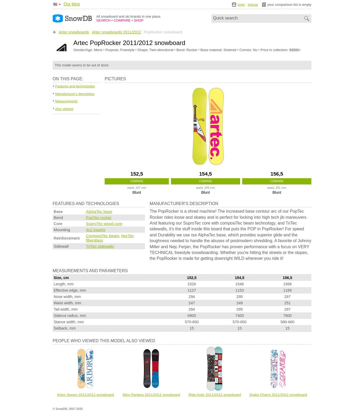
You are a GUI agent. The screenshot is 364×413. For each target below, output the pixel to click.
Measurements (66, 101)
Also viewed (64, 109)
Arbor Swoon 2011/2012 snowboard (85, 395)
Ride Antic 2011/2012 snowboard (215, 395)
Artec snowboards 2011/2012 (116, 32)
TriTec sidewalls (100, 246)
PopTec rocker (99, 217)
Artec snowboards (74, 32)
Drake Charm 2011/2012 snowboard (278, 395)
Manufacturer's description (75, 94)
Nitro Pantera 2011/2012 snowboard (151, 395)
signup (253, 5)
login (241, 5)
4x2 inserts (95, 229)
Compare (136, 181)
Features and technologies (75, 86)
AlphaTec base (99, 211)
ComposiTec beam (102, 235)
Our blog (72, 4)
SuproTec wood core (104, 223)
